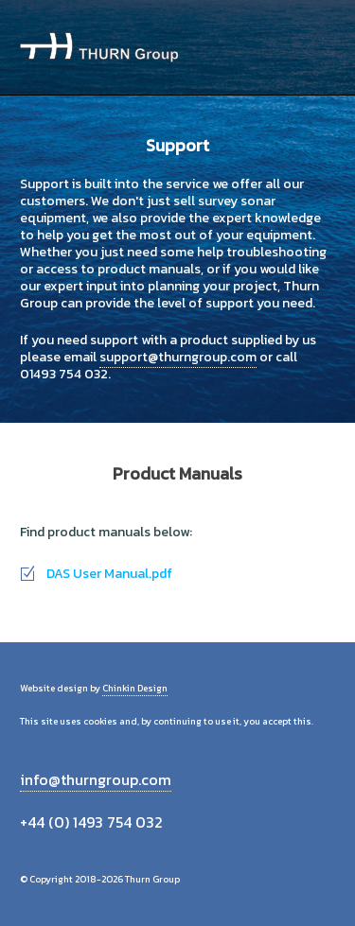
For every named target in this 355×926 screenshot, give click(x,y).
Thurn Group (99, 47)
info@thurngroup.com (95, 779)
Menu (314, 47)
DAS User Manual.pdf (109, 574)
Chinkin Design (135, 688)
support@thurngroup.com (178, 357)
